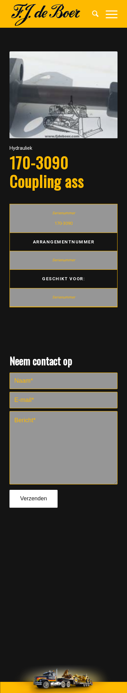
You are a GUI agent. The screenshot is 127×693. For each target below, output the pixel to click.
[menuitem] (92, 13)
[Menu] (108, 13)
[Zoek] (92, 13)
